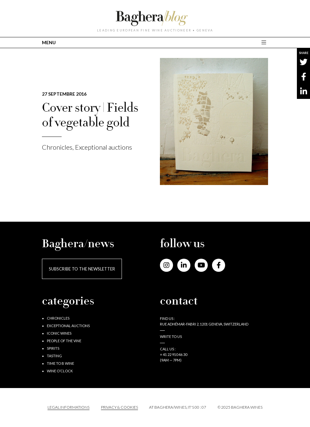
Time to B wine (60, 363)
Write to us (171, 336)
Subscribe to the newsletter (82, 268)
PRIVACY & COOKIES (119, 407)
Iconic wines (59, 333)
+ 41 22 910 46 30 (173, 354)
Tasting (54, 356)
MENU (49, 42)
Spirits (53, 348)
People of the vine (64, 341)
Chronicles (57, 147)
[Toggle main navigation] (264, 42)
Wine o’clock (60, 371)
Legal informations (68, 407)
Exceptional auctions (103, 147)
